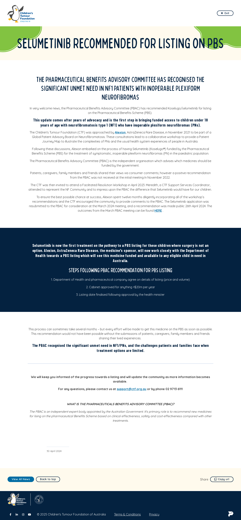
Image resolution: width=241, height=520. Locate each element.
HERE (158, 210)
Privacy (154, 514)
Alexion (120, 132)
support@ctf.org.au (131, 389)
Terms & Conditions (127, 514)
